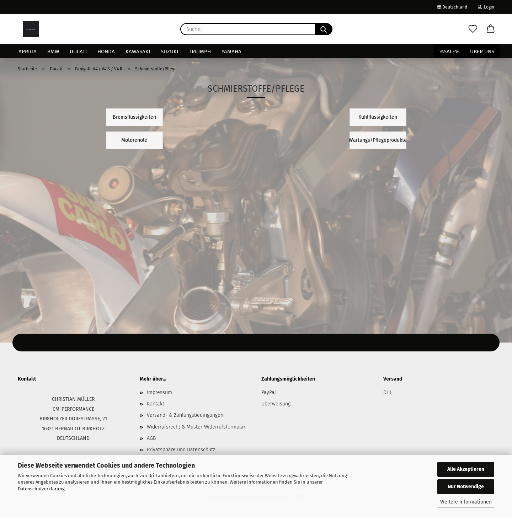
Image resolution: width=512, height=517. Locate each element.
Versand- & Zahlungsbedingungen (185, 415)
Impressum (159, 392)
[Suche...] (323, 29)
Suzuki (169, 51)
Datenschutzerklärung (41, 488)
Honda (106, 51)
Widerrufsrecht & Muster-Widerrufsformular (196, 427)
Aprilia (27, 51)
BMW (53, 51)
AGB (151, 438)
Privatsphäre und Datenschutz (181, 450)
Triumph (200, 51)
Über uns (482, 51)
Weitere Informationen (466, 502)
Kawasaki (138, 51)
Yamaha (231, 51)
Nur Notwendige (466, 487)
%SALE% (449, 51)
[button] (491, 29)
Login (486, 7)
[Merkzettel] (473, 29)
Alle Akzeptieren (465, 469)
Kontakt (155, 404)
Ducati (78, 51)
